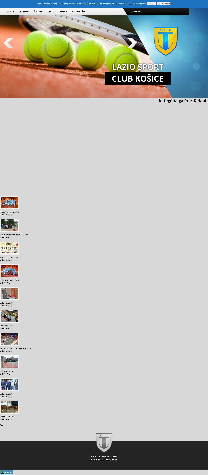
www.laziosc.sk (100, 456)
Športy (38, 11)
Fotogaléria (79, 11)
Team (50, 11)
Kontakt (136, 11)
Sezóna (63, 11)
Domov (10, 11)
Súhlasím (152, 3)
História (24, 11)
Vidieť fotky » (5, 214)
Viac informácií (164, 3)
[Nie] (204, 4)
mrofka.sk (112, 459)
